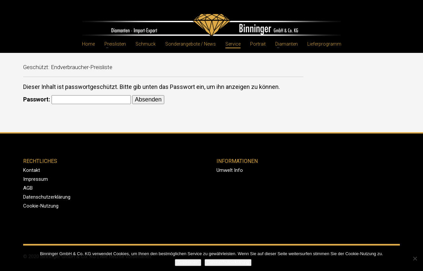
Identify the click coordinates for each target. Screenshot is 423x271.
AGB (28, 188)
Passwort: (77, 99)
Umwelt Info (229, 170)
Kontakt (31, 170)
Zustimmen (188, 262)
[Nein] (414, 258)
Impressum (35, 179)
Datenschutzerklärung (46, 197)
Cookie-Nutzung (40, 206)
